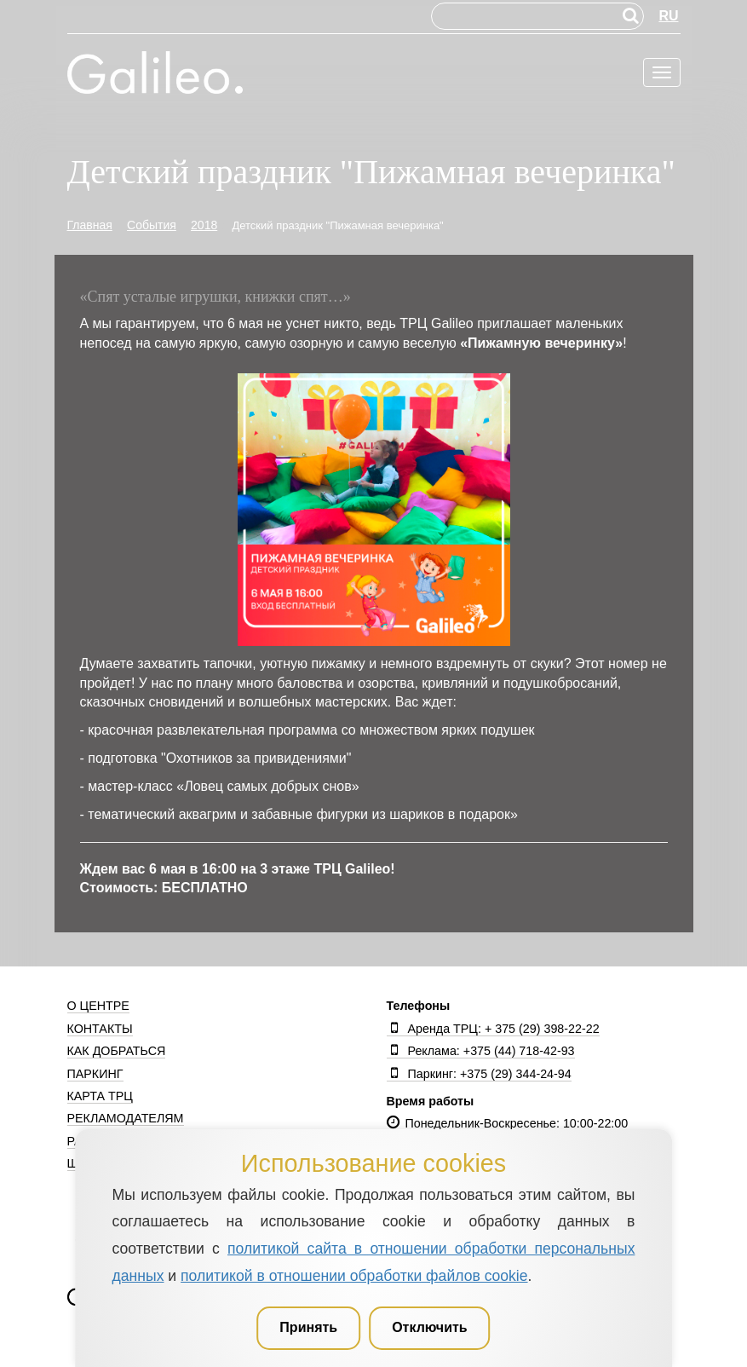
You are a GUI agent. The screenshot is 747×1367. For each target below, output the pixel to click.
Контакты (100, 1028)
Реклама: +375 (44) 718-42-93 (481, 1051)
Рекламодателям (125, 1118)
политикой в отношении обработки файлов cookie (354, 1275)
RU (668, 16)
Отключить (430, 1327)
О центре (98, 1005)
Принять (308, 1327)
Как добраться (116, 1051)
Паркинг (95, 1074)
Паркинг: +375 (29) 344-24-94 (479, 1074)
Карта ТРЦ (100, 1096)
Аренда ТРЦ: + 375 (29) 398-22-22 (493, 1028)
